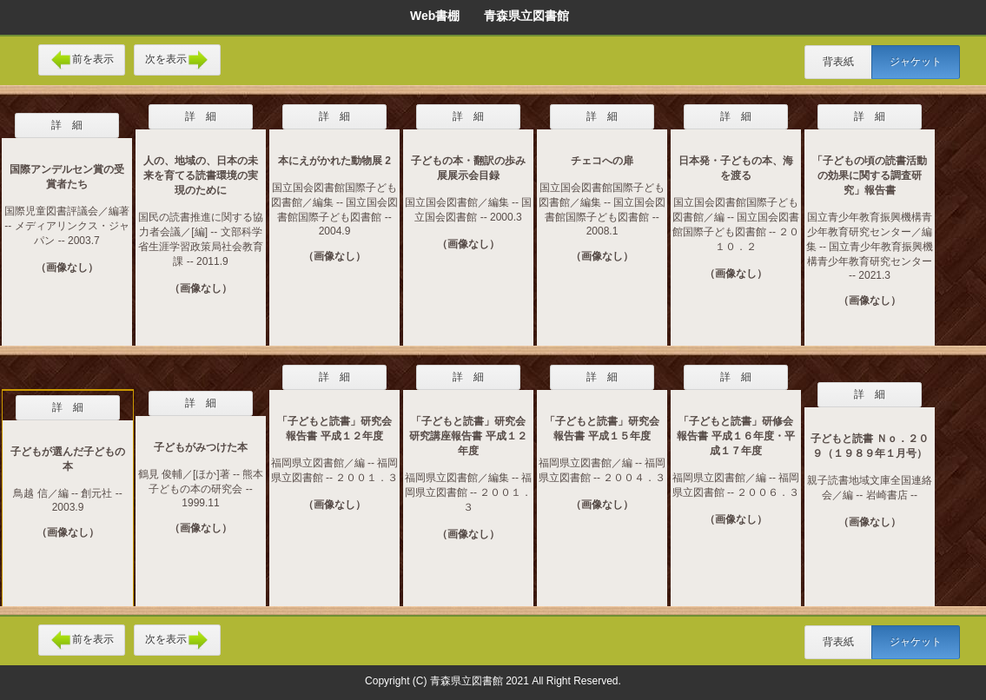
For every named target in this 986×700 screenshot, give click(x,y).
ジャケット (916, 62)
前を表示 (82, 59)
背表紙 (838, 62)
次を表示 (177, 59)
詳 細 (67, 125)
